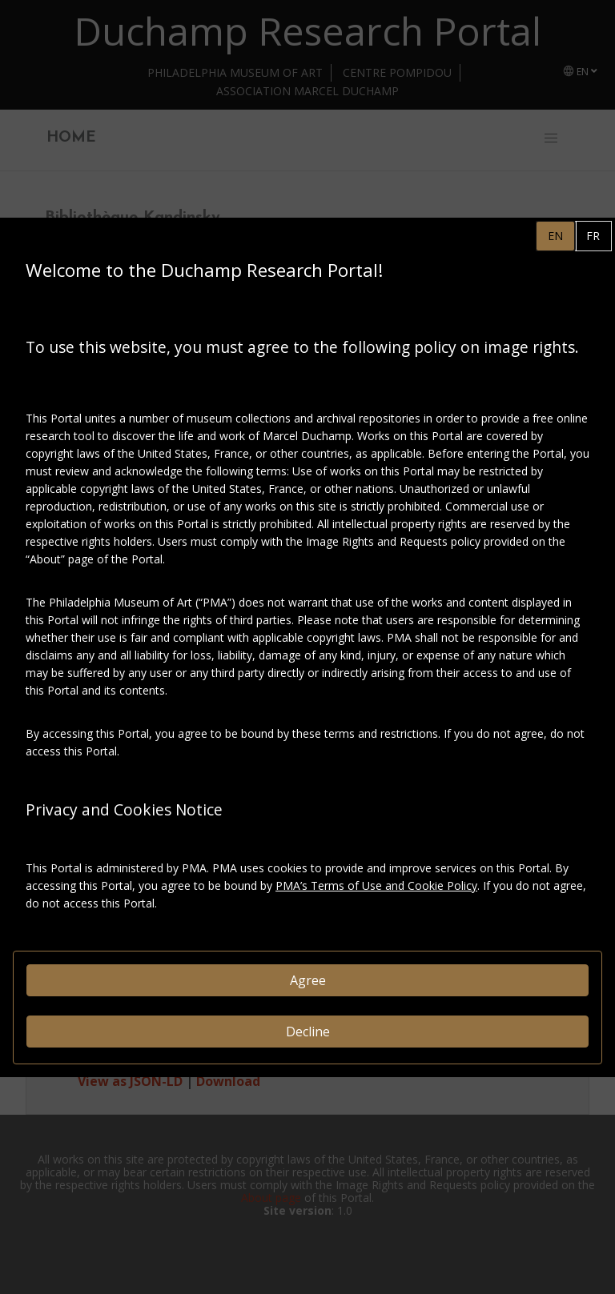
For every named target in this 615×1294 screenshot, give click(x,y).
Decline (308, 1031)
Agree (308, 980)
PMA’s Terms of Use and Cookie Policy (376, 885)
